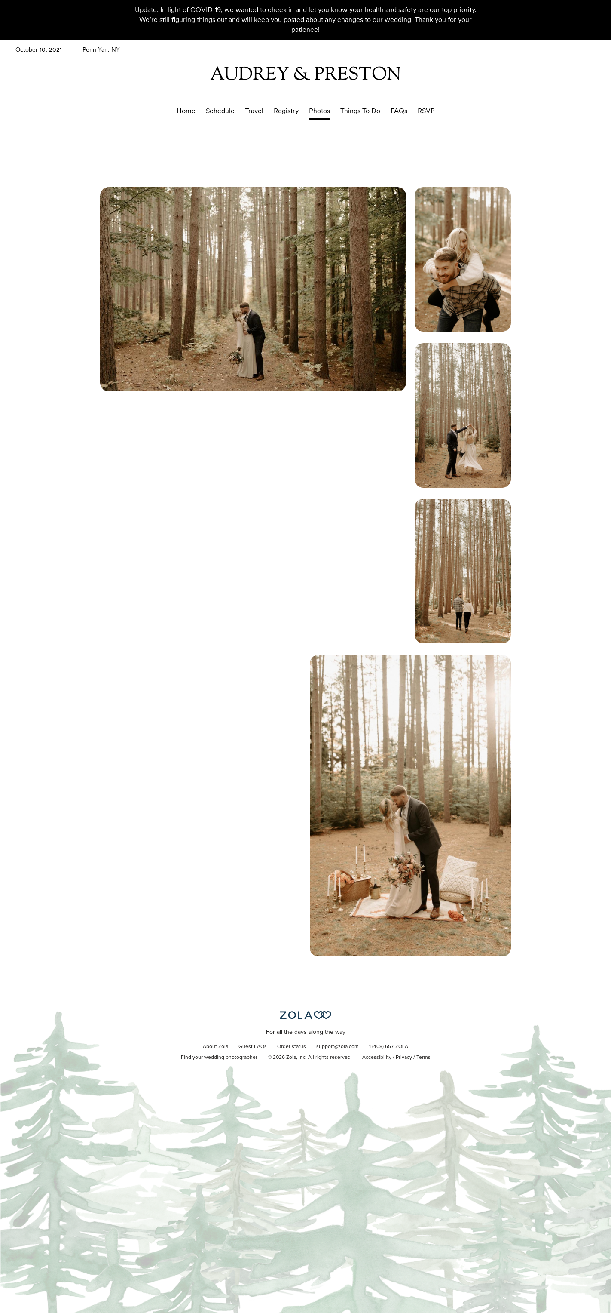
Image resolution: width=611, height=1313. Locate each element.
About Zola (215, 1046)
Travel (254, 111)
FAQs (399, 111)
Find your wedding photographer (219, 1057)
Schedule (220, 111)
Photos (319, 111)
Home (186, 111)
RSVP (426, 111)
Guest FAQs (252, 1046)
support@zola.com (337, 1046)
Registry (286, 111)
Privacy (404, 1057)
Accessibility (376, 1057)
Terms (423, 1057)
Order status (291, 1046)
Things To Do (360, 111)
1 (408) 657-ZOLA (388, 1046)
